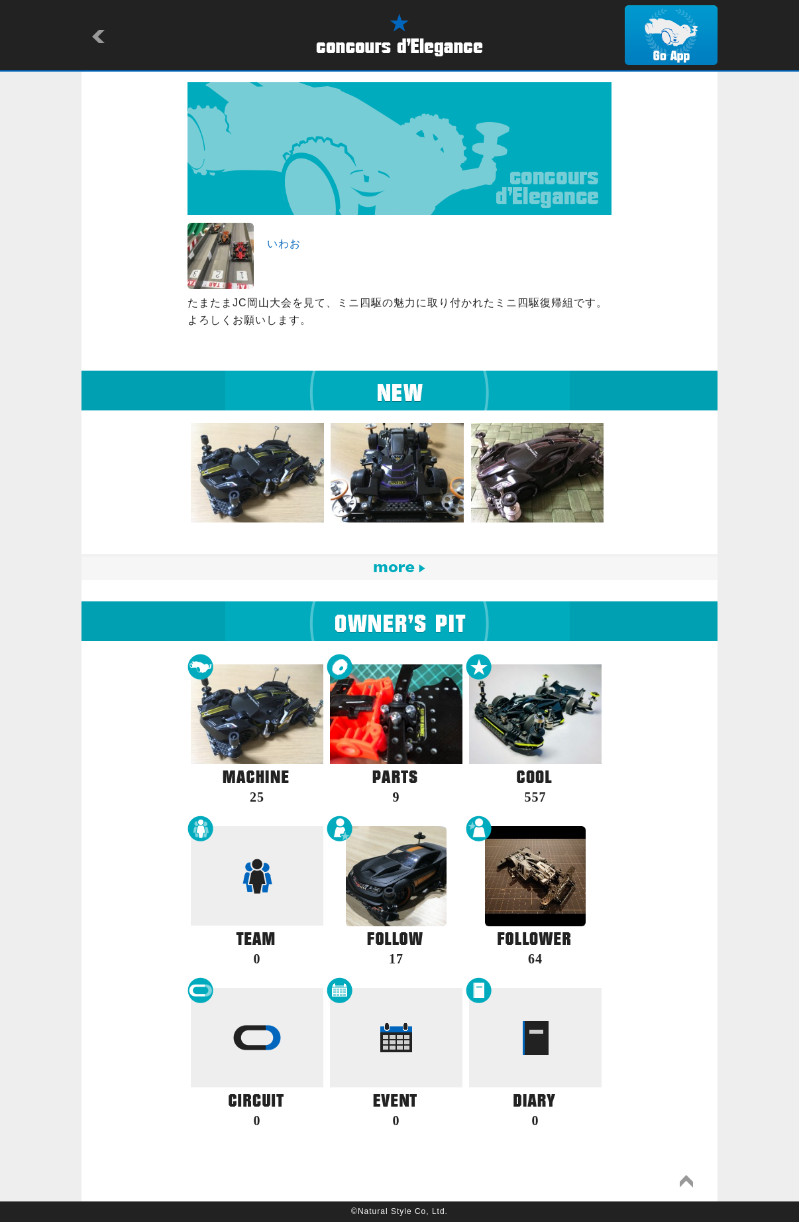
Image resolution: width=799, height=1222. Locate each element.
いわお (284, 243)
